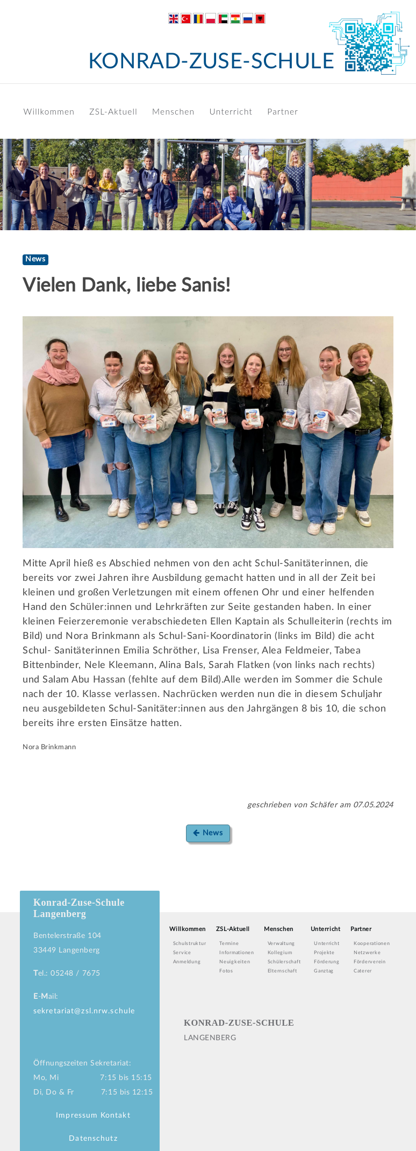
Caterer (363, 971)
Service (182, 952)
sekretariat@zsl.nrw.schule (84, 1011)
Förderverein (370, 962)
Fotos (226, 971)
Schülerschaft (284, 962)
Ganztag (324, 971)
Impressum (77, 1115)
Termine (229, 943)
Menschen (173, 111)
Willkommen (49, 111)
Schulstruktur (189, 943)
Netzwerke (367, 952)
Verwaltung (281, 943)
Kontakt (116, 1115)
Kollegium (280, 952)
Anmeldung (187, 962)
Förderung (327, 962)
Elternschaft (282, 971)
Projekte (324, 952)
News (208, 833)
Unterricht (231, 111)
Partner (282, 111)
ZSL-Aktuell (113, 111)
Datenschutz (93, 1138)
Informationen (236, 952)
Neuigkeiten (234, 962)
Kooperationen (372, 943)
